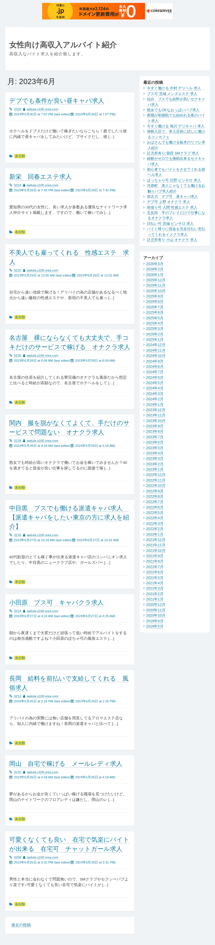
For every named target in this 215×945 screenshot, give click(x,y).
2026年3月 (154, 264)
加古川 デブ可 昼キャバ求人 (172, 196)
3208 (17, 857)
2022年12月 (155, 474)
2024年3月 (154, 394)
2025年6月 (154, 312)
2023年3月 (154, 458)
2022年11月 (155, 480)
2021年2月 (154, 594)
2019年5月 (154, 626)
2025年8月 (154, 301)
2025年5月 (154, 318)
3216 (17, 535)
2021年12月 (155, 540)
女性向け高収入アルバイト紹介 (63, 44)
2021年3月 (154, 588)
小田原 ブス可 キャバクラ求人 (56, 602)
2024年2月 (154, 399)
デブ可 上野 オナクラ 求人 (168, 202)
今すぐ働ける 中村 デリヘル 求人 (174, 88)
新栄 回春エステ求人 (40, 176)
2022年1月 (154, 534)
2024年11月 (155, 350)
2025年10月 (155, 291)
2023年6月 (154, 442)
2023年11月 (155, 415)
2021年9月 (154, 556)
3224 (17, 185)
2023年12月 (155, 410)
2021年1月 (154, 599)
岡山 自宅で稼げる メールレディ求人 (65, 763)
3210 (17, 772)
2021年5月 (154, 578)
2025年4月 (154, 323)
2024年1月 (154, 404)
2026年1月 (154, 275)
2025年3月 (154, 328)
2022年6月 (154, 507)
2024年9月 (154, 361)
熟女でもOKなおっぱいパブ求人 (173, 110)
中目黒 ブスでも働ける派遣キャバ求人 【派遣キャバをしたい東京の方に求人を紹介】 (69, 517)
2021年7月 (154, 567)
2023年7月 (154, 437)
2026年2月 (154, 269)
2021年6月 (154, 572)
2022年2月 (154, 529)
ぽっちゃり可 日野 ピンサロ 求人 (174, 180)
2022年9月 (154, 491)
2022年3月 (154, 523)
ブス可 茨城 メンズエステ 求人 (172, 94)
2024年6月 (154, 377)
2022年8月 (154, 496)
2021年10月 (155, 550)
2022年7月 (154, 502)
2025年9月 (154, 296)
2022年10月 (155, 485)
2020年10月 (155, 615)
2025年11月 (155, 285)
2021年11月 (155, 545)
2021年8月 (154, 561)
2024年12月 (155, 345)
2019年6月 (154, 621)
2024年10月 (155, 356)
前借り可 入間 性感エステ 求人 (172, 207)
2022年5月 (154, 512)
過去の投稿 (21, 925)
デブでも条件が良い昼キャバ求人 (56, 100)
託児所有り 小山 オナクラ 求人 (172, 240)
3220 (17, 355)
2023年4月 (154, 453)
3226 (17, 109)
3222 (17, 270)
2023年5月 (154, 448)
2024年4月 (154, 388)
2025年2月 (154, 334)
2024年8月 (154, 366)
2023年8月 (154, 431)
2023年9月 (154, 426)
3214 (17, 611)
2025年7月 (154, 307)
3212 (17, 696)
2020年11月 (155, 610)
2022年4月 (154, 518)
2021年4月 (154, 583)
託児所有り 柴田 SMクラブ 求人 (173, 153)
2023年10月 (155, 421)
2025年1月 (154, 339)
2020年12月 (155, 604)
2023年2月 (154, 464)
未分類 (20, 156)
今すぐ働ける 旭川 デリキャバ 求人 (176, 126)
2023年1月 (154, 469)
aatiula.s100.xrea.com (42, 109)
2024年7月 (154, 372)
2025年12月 (155, 280)
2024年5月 (154, 383)
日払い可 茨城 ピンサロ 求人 (170, 223)
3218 (17, 440)
